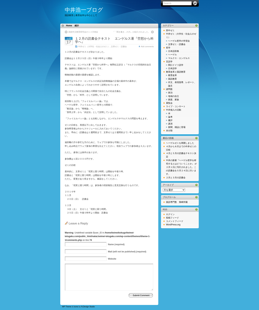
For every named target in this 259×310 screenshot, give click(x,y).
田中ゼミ (170, 30)
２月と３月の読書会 (175, 177)
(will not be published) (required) (127, 251)
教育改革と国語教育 (175, 72)
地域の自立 (173, 96)
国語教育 (172, 79)
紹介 (77, 25)
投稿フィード (172, 218)
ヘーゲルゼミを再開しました (180, 143)
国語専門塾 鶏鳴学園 (177, 202)
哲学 (168, 47)
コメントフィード (174, 221)
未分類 (169, 130)
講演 (170, 123)
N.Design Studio (88, 307)
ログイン (170, 214)
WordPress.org (173, 224)
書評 (170, 120)
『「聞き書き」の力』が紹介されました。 (131, 32)
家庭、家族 (173, 99)
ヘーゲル (172, 54)
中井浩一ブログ (84, 10)
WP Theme (66, 307)
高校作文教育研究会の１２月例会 (83, 32)
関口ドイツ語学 (175, 65)
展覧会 (169, 103)
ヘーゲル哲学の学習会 (179, 41)
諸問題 (169, 89)
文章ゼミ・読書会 (119, 46)
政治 (170, 92)
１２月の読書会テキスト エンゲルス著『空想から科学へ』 (114, 40)
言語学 (169, 61)
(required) (116, 244)
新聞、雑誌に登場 (176, 127)
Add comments (147, 46)
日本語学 (172, 68)
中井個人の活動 (173, 110)
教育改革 (172, 75)
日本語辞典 (173, 51)
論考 (170, 117)
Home (69, 25)
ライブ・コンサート (175, 106)
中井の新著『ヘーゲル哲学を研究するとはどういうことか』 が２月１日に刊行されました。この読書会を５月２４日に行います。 (181, 167)
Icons (76, 307)
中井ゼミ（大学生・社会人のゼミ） (94, 46)
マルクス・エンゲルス (179, 58)
